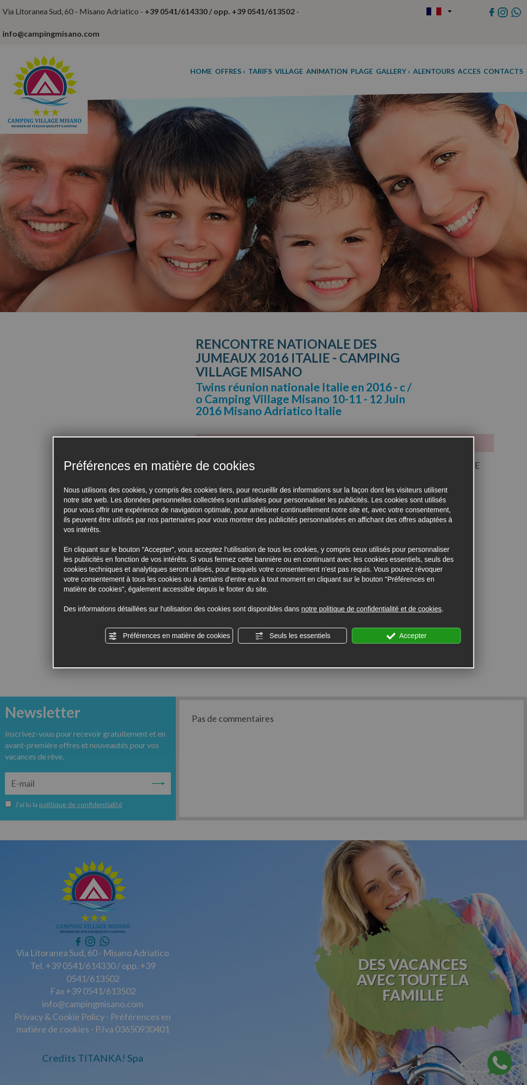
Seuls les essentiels (292, 636)
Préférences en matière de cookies (169, 636)
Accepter (406, 636)
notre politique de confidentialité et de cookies (371, 609)
